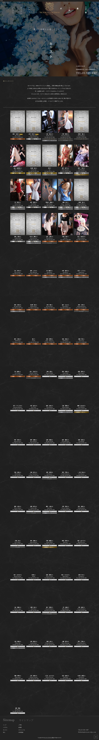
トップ (4, 725)
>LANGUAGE (80, 66)
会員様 (20, 727)
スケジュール (21, 730)
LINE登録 (20, 732)
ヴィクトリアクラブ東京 (49, 737)
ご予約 (20, 725)
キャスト (5, 730)
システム (5, 727)
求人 (4, 732)
